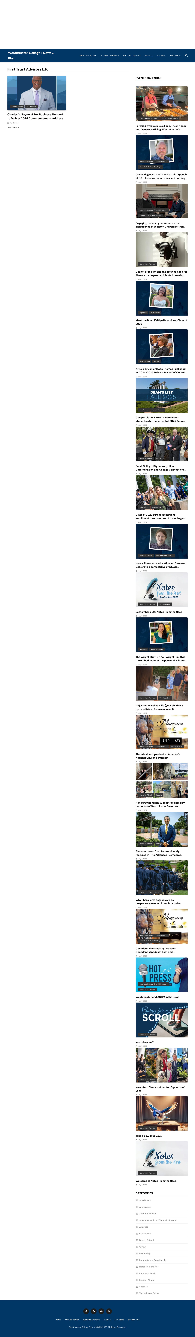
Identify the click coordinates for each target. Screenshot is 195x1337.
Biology (159, 844)
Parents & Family (147, 1273)
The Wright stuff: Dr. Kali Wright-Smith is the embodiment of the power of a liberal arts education (160, 660)
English (142, 892)
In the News (31, 106)
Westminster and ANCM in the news (157, 997)
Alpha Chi (143, 313)
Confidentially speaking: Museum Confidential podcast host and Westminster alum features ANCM (156, 952)
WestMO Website (109, 55)
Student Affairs (146, 1280)
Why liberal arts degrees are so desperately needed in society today (158, 901)
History (156, 361)
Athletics (175, 55)
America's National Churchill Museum (153, 161)
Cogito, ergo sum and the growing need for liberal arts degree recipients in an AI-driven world (161, 275)
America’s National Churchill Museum (157, 1220)
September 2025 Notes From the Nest (159, 612)
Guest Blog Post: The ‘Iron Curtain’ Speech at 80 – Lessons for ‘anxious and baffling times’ (161, 178)
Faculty (159, 795)
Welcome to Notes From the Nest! (156, 1181)
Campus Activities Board (149, 118)
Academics (144, 410)
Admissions (144, 507)
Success (143, 1286)
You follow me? (145, 1042)
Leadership (145, 1253)
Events (149, 55)
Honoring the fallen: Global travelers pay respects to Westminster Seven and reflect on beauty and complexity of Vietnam (160, 808)
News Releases (88, 55)
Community (156, 507)
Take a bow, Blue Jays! (149, 1136)
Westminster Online (149, 1293)
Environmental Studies (164, 556)
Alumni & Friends (146, 458)
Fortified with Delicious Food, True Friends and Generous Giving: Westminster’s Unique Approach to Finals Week (161, 129)
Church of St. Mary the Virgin (151, 167)
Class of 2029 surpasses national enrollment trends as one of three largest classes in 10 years (161, 518)
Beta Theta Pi (145, 361)
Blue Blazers (155, 313)
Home (58, 1320)
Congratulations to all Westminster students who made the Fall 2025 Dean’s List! (160, 421)
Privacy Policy (72, 1320)
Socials (161, 55)
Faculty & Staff (17, 106)
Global (158, 458)
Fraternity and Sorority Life (152, 1260)
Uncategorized (165, 604)
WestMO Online (132, 55)
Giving (142, 1246)
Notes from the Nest (170, 118)
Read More (13, 127)
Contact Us (134, 1320)
